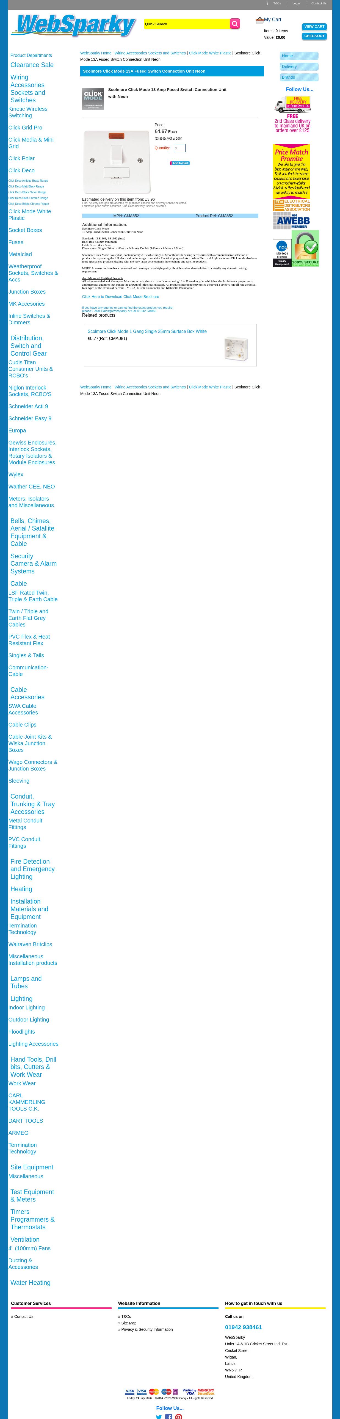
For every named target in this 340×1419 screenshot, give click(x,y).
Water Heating (30, 1282)
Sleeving (19, 781)
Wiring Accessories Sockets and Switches (27, 89)
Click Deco (22, 170)
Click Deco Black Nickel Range (27, 192)
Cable (18, 583)
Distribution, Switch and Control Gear (28, 346)
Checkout (314, 36)
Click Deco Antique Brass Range (28, 180)
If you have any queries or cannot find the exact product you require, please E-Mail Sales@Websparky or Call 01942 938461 (127, 309)
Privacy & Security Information (147, 1329)
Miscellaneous (26, 1176)
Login (296, 3)
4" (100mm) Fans (30, 1248)
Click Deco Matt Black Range (26, 186)
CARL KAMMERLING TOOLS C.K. (27, 1102)
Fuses (16, 242)
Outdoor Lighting (29, 1020)
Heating (21, 889)
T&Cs (277, 3)
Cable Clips (23, 725)
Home (287, 55)
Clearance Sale (32, 64)
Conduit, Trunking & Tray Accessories (32, 804)
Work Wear (22, 1083)
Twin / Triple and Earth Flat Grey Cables (29, 618)
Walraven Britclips (30, 944)
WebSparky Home (95, 53)
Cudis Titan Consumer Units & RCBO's (31, 369)
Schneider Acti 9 (28, 406)
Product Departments (31, 55)
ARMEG (19, 1133)
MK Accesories (27, 304)
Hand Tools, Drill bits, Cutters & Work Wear (33, 1067)
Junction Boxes (27, 292)
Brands (288, 77)
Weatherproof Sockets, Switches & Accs (33, 273)
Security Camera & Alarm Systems (33, 564)
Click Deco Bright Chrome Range (29, 203)
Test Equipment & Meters (32, 1195)
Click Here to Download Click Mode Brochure (120, 296)
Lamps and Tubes (26, 982)
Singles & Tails (26, 655)
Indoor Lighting (27, 1007)
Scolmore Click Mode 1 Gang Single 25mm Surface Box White (147, 331)
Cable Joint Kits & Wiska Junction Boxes (30, 743)
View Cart (315, 26)
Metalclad (20, 254)
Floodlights (22, 1032)
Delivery (289, 66)
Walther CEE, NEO (32, 487)
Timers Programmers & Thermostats (32, 1219)
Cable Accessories (27, 693)
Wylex (16, 474)
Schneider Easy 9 (30, 418)
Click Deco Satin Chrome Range (28, 198)
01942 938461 (243, 1327)
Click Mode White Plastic (210, 53)
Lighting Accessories (34, 1044)
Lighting (21, 998)
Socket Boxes (25, 230)
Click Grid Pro (25, 128)
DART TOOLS (26, 1121)
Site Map (128, 1323)
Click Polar (22, 158)
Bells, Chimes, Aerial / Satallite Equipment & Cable (32, 532)
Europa (17, 430)
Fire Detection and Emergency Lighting (32, 869)
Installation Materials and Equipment (29, 909)
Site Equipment (31, 1167)
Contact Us (319, 3)
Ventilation (25, 1239)
